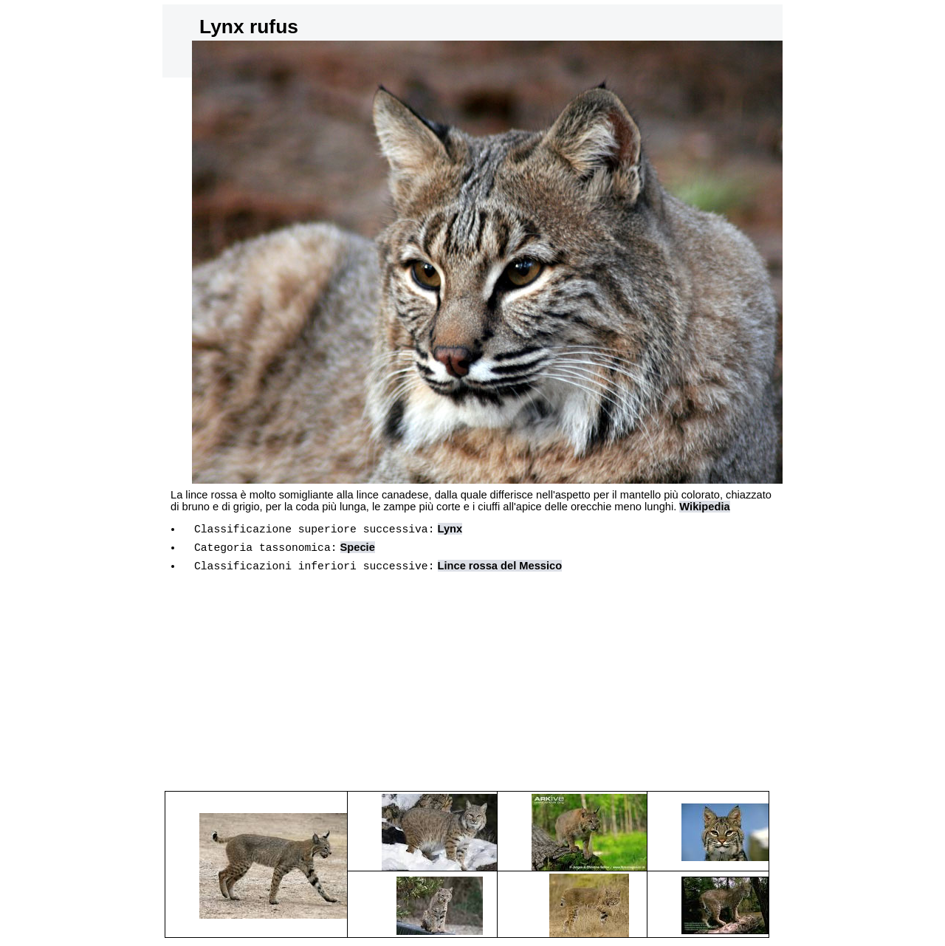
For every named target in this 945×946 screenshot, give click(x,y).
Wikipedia (704, 507)
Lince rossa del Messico (499, 572)
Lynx (449, 531)
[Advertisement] (472, 691)
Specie (357, 552)
